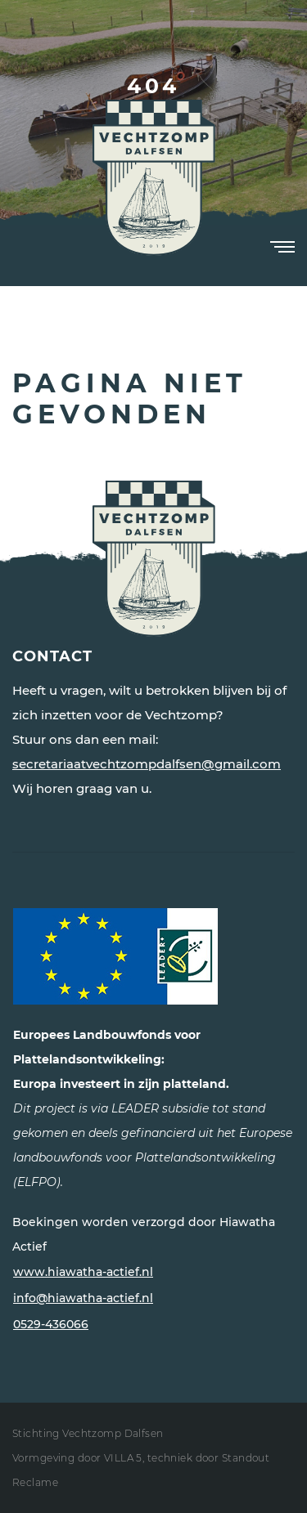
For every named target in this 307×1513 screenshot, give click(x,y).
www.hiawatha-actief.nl (83, 1272)
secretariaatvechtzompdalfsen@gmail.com (146, 764)
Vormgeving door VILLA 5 (77, 1458)
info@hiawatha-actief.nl (83, 1298)
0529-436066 (50, 1324)
